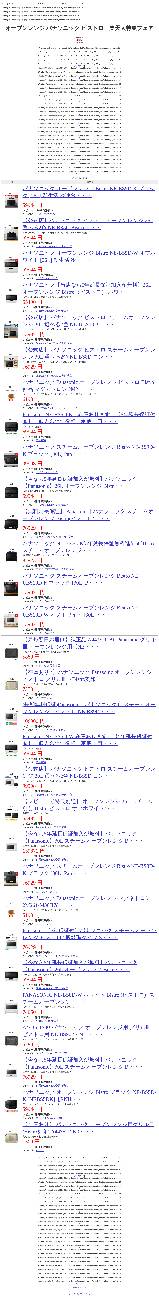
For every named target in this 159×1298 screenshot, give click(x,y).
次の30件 (77, 66)
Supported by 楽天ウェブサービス (79, 1294)
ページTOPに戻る (79, 1288)
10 (77, 173)
